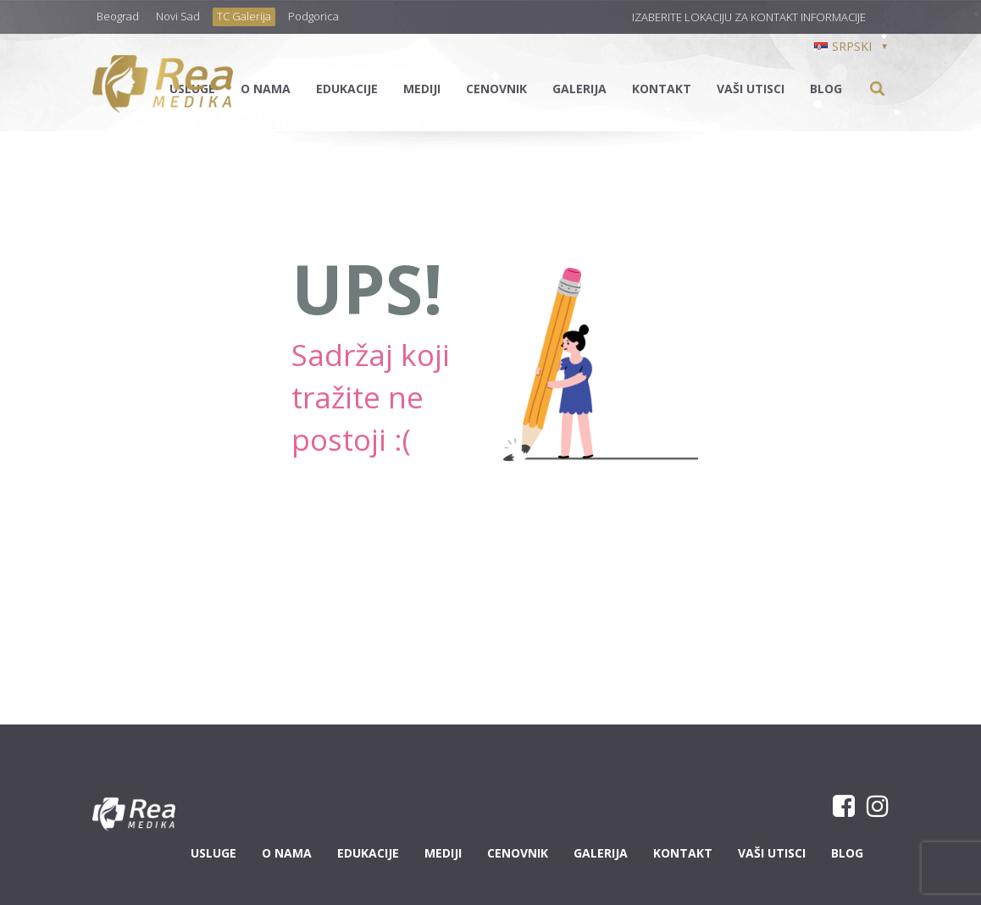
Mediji (422, 89)
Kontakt (661, 89)
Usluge (213, 853)
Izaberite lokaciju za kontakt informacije (749, 17)
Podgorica (313, 16)
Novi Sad (178, 16)
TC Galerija (244, 16)
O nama (266, 89)
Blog (826, 89)
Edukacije (347, 89)
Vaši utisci (750, 89)
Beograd (118, 16)
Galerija (579, 89)
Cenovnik (496, 89)
